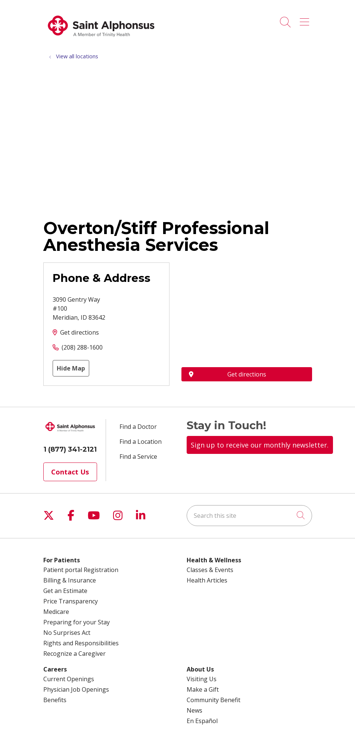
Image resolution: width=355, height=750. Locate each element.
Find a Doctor (138, 426)
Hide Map (71, 368)
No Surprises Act (66, 632)
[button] (306, 19)
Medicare (56, 612)
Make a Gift (203, 689)
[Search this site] (249, 515)
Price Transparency (70, 601)
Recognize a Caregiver (74, 653)
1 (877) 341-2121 (70, 449)
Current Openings (68, 679)
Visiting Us (202, 679)
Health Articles (207, 580)
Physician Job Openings (76, 689)
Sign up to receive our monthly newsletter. (259, 444)
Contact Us (70, 471)
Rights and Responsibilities (81, 643)
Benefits (54, 700)
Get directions (79, 332)
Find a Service (138, 456)
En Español (202, 721)
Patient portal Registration (80, 570)
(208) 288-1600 (82, 347)
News (194, 710)
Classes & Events (210, 570)
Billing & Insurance (69, 580)
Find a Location (140, 441)
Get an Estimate (65, 591)
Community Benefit (213, 700)
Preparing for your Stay (76, 622)
